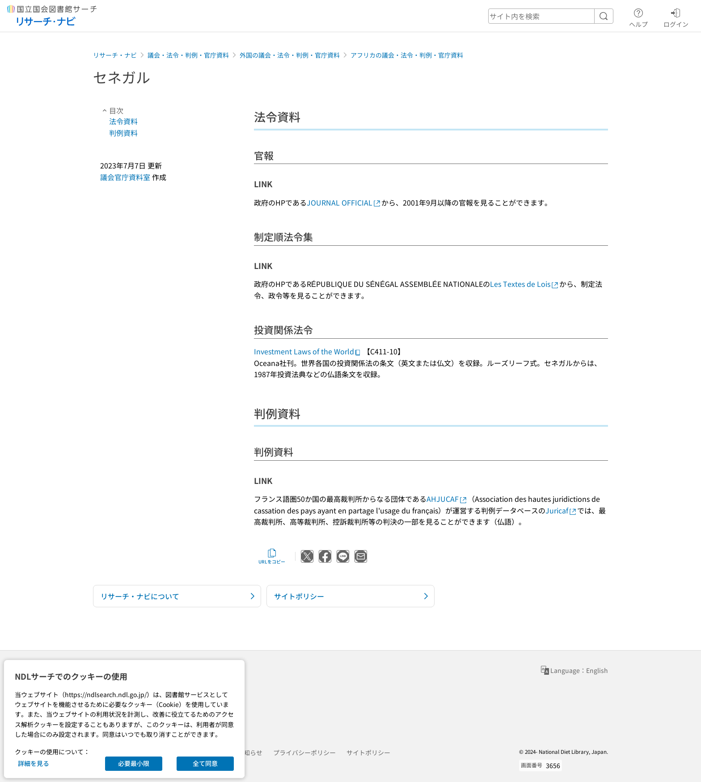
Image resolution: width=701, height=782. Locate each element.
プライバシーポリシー (304, 752)
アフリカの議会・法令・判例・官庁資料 (406, 54)
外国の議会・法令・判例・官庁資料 (290, 54)
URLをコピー (271, 556)
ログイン (675, 16)
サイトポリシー (368, 752)
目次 (111, 110)
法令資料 (123, 121)
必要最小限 (133, 763)
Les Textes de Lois (524, 283)
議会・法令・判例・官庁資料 (188, 54)
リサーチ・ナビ (115, 54)
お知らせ (249, 752)
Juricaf (561, 510)
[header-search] (550, 16)
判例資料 (123, 132)
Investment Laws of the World (307, 351)
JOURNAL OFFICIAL (344, 202)
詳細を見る (33, 763)
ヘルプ (638, 16)
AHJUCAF (447, 498)
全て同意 (205, 763)
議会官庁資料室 (125, 177)
